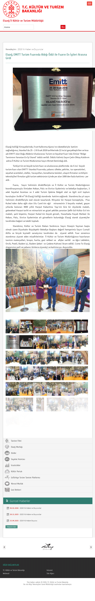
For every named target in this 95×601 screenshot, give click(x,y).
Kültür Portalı (13, 471)
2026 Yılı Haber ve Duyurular (30, 508)
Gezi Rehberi (13, 490)
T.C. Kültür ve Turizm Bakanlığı (14, 570)
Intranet (50, 570)
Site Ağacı (50, 573)
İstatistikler (12, 465)
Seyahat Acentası (15, 459)
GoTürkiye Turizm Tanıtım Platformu (22, 477)
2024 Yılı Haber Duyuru (28, 520)
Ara (63, 27)
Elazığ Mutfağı (14, 447)
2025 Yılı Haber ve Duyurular (30, 514)
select (34, 27)
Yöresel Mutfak (14, 483)
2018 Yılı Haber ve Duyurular (30, 49)
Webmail (6, 573)
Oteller (10, 453)
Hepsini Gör (11, 527)
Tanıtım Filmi (13, 441)
